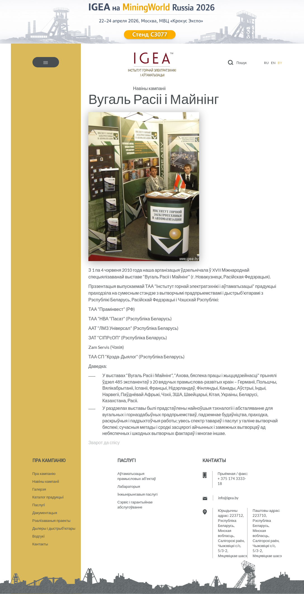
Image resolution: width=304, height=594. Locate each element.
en (273, 63)
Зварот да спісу (104, 442)
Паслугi (38, 505)
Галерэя (39, 489)
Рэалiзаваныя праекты (51, 520)
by (280, 63)
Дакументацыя (44, 512)
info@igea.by (228, 498)
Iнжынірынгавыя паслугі (137, 494)
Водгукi (38, 536)
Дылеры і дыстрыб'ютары (54, 528)
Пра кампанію (44, 473)
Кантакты (40, 544)
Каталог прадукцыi (47, 497)
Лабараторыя (128, 486)
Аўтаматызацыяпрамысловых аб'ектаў (136, 476)
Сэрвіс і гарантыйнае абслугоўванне (135, 504)
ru (266, 63)
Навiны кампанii (45, 481)
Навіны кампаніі (149, 88)
